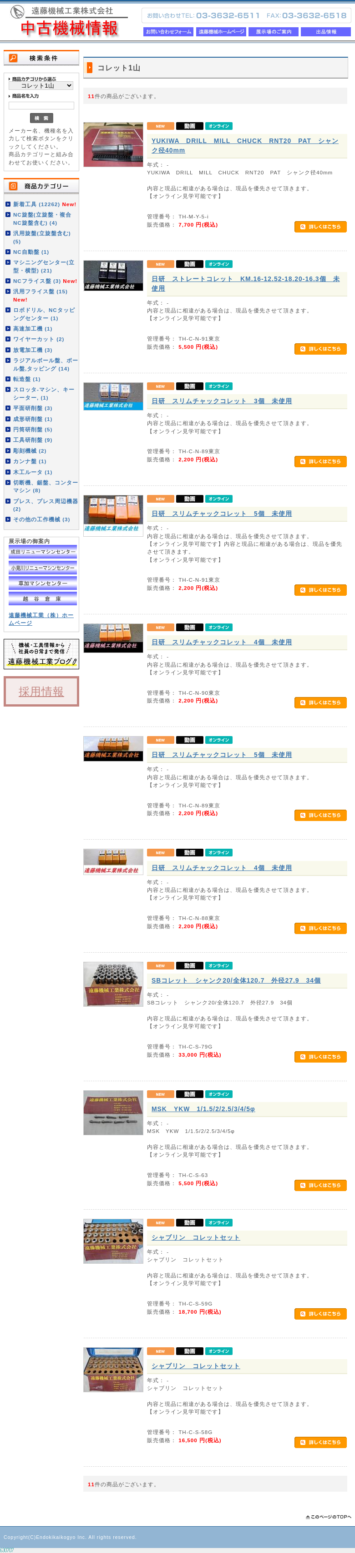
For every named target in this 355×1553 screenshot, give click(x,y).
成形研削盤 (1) (32, 419)
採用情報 (41, 691)
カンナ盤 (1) (29, 461)
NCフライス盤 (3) (45, 281)
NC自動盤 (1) (31, 252)
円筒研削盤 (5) (32, 429)
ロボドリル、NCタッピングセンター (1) (44, 314)
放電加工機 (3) (32, 350)
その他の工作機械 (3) (41, 519)
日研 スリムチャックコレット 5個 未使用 (222, 513)
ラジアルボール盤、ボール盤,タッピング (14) (45, 364)
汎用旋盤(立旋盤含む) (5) (42, 237)
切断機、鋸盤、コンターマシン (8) (45, 486)
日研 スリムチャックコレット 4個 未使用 (222, 642)
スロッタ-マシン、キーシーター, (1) (44, 393)
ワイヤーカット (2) (38, 339)
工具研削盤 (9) (32, 440)
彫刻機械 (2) (29, 451)
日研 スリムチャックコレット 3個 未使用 (222, 401)
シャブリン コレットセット (196, 1237)
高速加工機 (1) (32, 328)
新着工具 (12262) (44, 204)
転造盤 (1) (27, 379)
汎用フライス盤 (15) (40, 295)
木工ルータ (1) (32, 472)
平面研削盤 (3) (32, 408)
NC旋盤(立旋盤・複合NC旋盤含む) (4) (42, 218)
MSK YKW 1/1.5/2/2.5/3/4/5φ (203, 1109)
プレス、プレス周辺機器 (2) (45, 505)
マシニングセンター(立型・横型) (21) (44, 266)
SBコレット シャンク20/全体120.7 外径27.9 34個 (236, 980)
